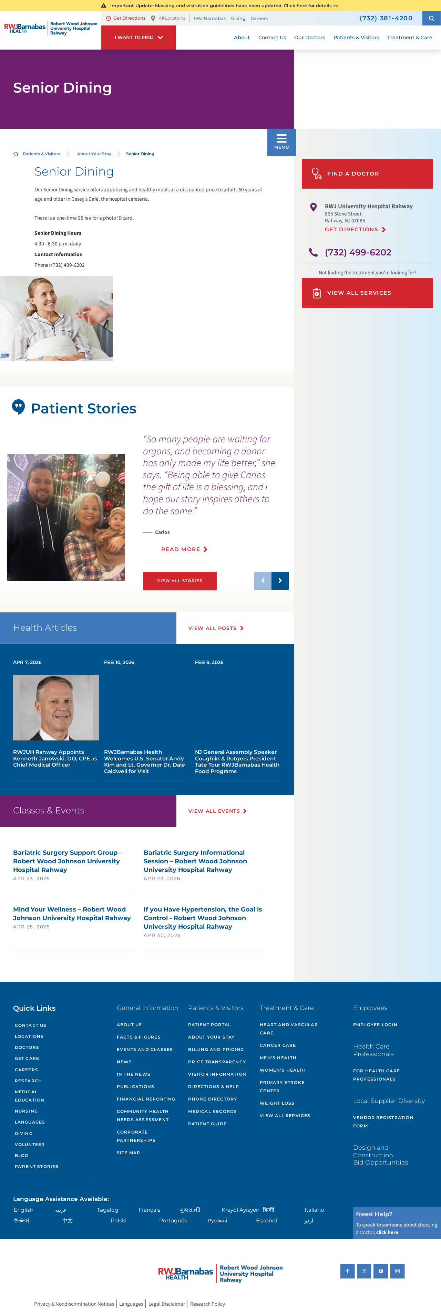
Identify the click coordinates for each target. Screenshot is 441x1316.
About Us (129, 1024)
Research (28, 1080)
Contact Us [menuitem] (272, 37)
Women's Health (283, 1070)
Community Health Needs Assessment (143, 1115)
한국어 (21, 1220)
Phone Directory (212, 1099)
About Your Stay (94, 153)
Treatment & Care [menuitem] (409, 37)
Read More (180, 549)
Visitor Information (217, 1074)
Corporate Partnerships (136, 1136)
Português (173, 1220)
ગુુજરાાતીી (190, 1210)
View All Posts (212, 628)
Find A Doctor (345, 173)
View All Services (351, 293)
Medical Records (212, 1111)
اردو (309, 1220)
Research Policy (207, 1303)
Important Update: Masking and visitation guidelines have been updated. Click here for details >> (224, 5)
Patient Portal (209, 1024)
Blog (22, 1155)
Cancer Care (278, 1045)
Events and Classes (145, 1049)
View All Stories (179, 580)
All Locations (167, 18)
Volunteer (30, 1144)
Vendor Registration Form (383, 1121)
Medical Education (30, 1096)
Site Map (129, 1152)
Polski (118, 1220)
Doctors (27, 1047)
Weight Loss (277, 1103)
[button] (431, 18)
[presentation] (216, 497)
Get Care (27, 1058)
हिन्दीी (268, 1210)
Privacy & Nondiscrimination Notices (74, 1303)
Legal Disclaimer (166, 1303)
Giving (238, 18)
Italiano (314, 1210)
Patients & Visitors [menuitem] (356, 37)
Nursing (26, 1111)
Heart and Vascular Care (289, 1028)
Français (150, 1210)
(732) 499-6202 (358, 252)
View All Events (214, 811)
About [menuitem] (242, 37)
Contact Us (31, 1025)
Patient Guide (207, 1123)
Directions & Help (213, 1086)
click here (387, 1232)
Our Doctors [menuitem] (309, 37)
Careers (259, 18)
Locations (29, 1036)
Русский (217, 1220)
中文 (67, 1220)
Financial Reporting (146, 1099)
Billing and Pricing (216, 1049)
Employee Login (375, 1024)
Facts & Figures (139, 1037)
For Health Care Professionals (376, 1075)
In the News (134, 1074)
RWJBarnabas (210, 18)
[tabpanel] (66, 517)
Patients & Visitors (41, 153)
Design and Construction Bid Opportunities (380, 1155)
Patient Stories (37, 1166)
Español (266, 1220)
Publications (135, 1086)
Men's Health (278, 1057)
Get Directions (125, 18)
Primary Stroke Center (282, 1086)
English (23, 1210)
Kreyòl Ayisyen (240, 1210)
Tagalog (108, 1210)
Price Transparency (217, 1061)
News (124, 1061)
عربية (61, 1210)
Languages (30, 1122)
